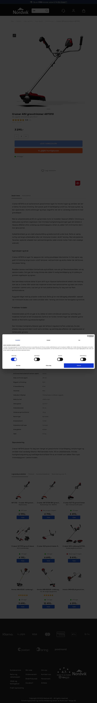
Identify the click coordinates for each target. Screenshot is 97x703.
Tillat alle (79, 365)
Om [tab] (79, 340)
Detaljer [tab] (48, 340)
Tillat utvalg (48, 365)
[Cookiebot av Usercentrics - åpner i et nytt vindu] (85, 336)
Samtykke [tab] (17, 340)
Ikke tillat (18, 365)
